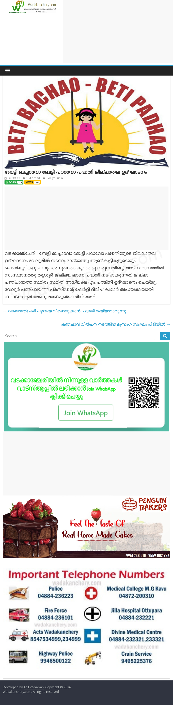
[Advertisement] (118, 31)
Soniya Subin (54, 178)
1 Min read (33, 178)
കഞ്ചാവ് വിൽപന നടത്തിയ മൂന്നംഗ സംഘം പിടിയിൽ (115, 324)
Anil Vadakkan (34, 687)
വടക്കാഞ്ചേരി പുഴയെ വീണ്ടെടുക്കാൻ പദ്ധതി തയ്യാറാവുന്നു (64, 310)
